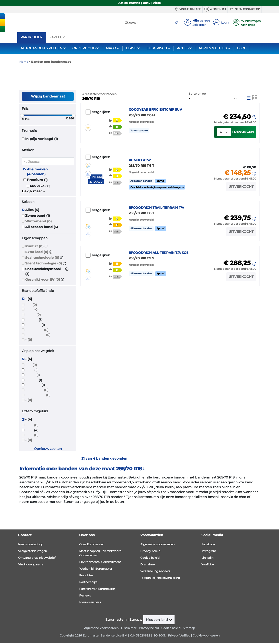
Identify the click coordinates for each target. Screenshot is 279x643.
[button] (46, 268)
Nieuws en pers (90, 602)
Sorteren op (197, 115)
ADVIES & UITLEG (213, 48)
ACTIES (183, 48)
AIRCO (110, 48)
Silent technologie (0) (43, 285)
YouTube (207, 564)
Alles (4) (32, 232)
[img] (88, 143)
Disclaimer (148, 564)
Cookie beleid (149, 558)
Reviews (85, 595)
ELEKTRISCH (156, 48)
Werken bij (215, 9)
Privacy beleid (150, 551)
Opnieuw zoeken (48, 471)
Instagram (208, 551)
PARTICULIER (32, 37)
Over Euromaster (91, 544)
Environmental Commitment (100, 562)
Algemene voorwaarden (157, 544)
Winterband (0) (38, 243)
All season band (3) (41, 249)
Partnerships (88, 582)
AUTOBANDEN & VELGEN (41, 48)
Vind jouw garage (30, 564)
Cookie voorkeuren (206, 635)
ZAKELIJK (57, 37)
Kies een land (157, 620)
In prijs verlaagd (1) (41, 161)
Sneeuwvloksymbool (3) (43, 293)
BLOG (241, 48)
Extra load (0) (36, 274)
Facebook (208, 544)
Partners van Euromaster (97, 589)
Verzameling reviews (155, 571)
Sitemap (189, 628)
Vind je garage (187, 9)
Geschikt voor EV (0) (42, 301)
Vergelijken (101, 134)
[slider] (22, 137)
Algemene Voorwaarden (101, 628)
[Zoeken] (147, 22)
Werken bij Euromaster (95, 568)
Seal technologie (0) (42, 279)
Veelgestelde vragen (32, 551)
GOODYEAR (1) (40, 207)
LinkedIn (207, 558)
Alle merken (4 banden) (37, 193)
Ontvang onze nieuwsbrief (37, 558)
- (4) (28, 321)
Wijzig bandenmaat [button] (48, 118)
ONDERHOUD (84, 48)
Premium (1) (37, 202)
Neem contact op (244, 9)
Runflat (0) (34, 268)
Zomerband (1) (37, 237)
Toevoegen (243, 158)
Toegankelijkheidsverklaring (160, 578)
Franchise (86, 575)
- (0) (28, 362)
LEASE (131, 48)
